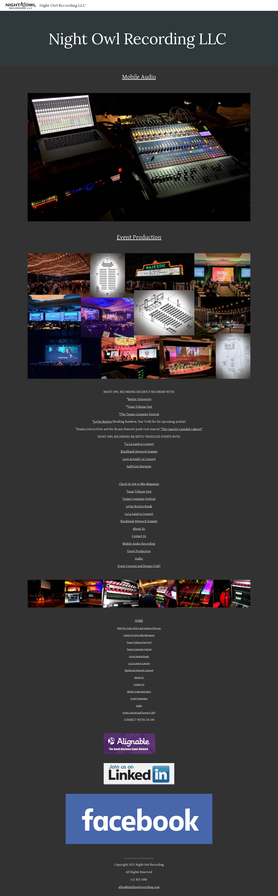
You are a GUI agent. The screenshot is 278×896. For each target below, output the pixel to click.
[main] (139, 38)
